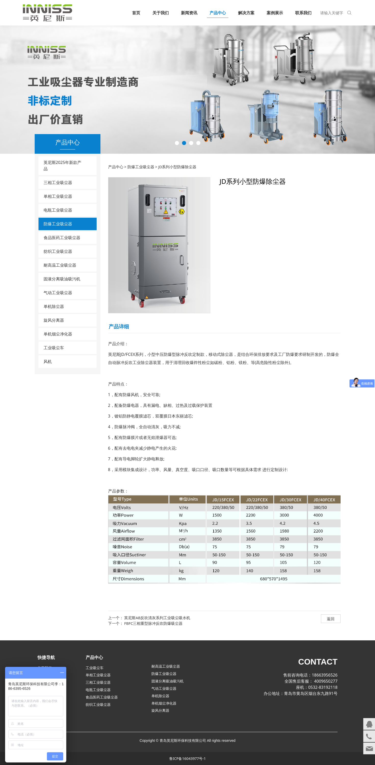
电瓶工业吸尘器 (58, 210)
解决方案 (246, 13)
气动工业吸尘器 (58, 292)
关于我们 (160, 13)
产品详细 (119, 326)
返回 (330, 618)
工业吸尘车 (54, 348)
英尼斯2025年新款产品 (63, 166)
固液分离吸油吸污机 (62, 279)
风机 (48, 361)
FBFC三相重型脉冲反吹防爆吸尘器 (153, 623)
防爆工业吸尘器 (58, 224)
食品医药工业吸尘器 (62, 237)
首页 (136, 13)
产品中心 (218, 13)
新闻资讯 (189, 13)
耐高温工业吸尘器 (60, 265)
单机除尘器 (54, 306)
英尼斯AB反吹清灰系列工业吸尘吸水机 (157, 617)
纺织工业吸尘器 (58, 251)
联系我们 (303, 13)
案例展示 (275, 13)
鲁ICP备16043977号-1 (187, 758)
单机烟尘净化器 (58, 334)
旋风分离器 (54, 320)
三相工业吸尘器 (58, 182)
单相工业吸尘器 (58, 196)
